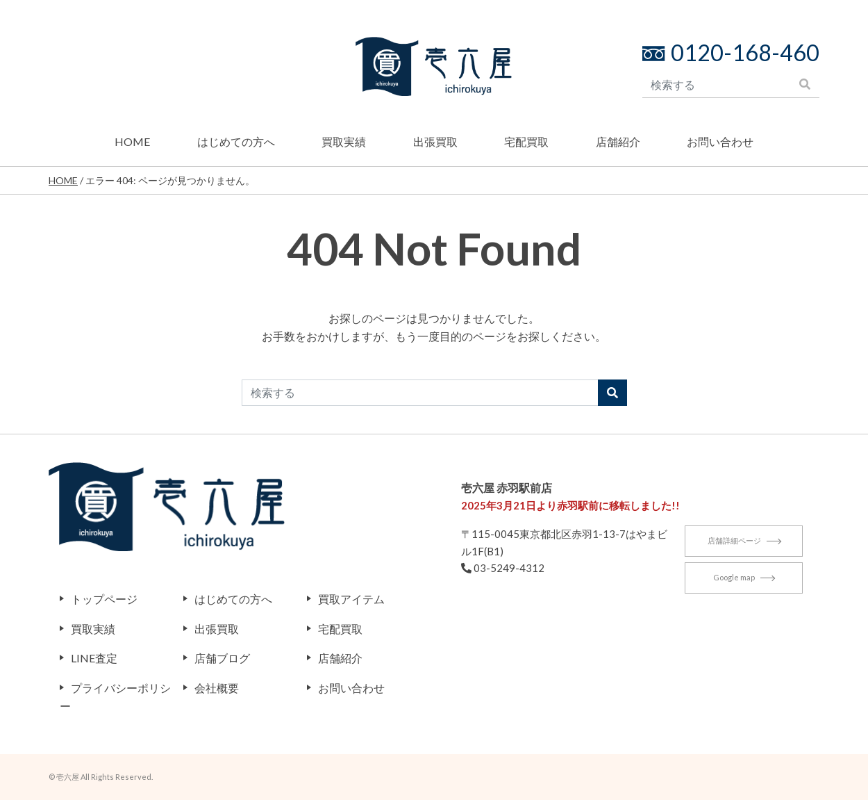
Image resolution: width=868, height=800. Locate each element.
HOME (132, 141)
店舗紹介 (618, 141)
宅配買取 (526, 141)
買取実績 (344, 141)
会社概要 (216, 687)
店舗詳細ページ (744, 544)
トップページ (104, 598)
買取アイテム (351, 598)
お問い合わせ (720, 141)
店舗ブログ (222, 657)
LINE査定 (94, 657)
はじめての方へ (236, 141)
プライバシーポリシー (115, 696)
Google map (743, 581)
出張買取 (435, 141)
